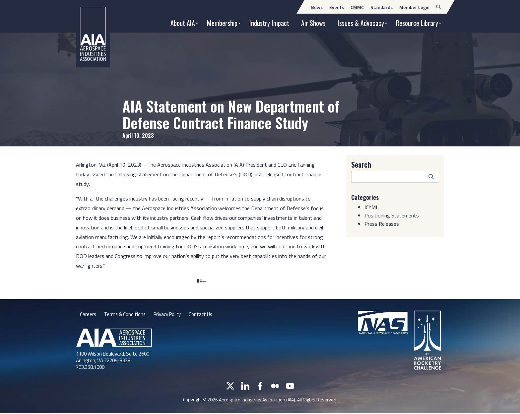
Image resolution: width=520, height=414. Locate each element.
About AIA (182, 23)
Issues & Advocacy (361, 23)
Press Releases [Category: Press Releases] (381, 224)
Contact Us (208, 315)
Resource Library (417, 23)
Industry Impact (269, 23)
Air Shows (313, 23)
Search (361, 164)
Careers (88, 315)
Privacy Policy (172, 315)
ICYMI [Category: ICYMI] (370, 207)
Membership (222, 23)
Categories (366, 197)
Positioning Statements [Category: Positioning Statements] (391, 215)
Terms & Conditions (126, 315)
